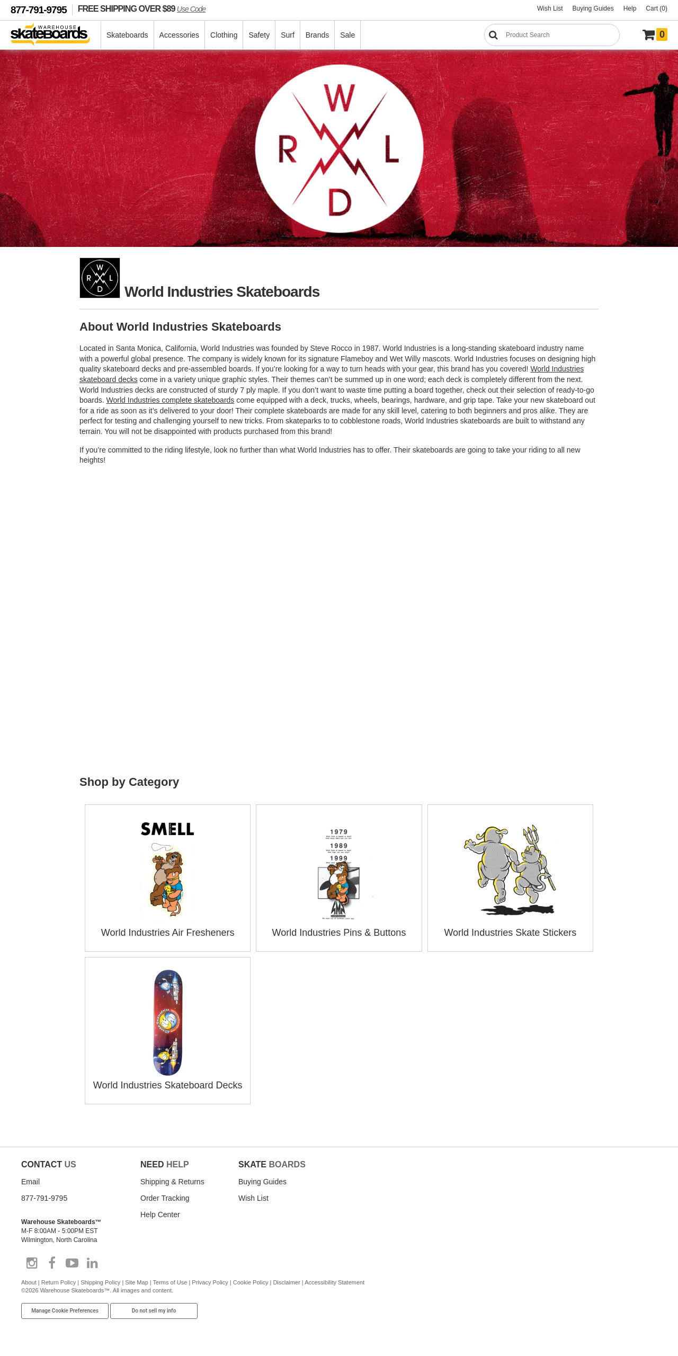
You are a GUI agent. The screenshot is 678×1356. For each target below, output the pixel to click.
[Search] (552, 35)
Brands (317, 35)
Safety (259, 35)
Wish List (550, 8)
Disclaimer (286, 1282)
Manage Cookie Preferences (65, 1311)
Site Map (136, 1282)
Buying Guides (593, 8)
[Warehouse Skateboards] (56, 35)
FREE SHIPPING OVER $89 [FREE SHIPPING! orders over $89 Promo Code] (142, 8)
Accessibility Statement (334, 1282)
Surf (288, 35)
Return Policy (58, 1282)
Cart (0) (656, 8)
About (29, 1282)
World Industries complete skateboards (170, 400)
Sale (347, 35)
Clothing (223, 35)
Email (30, 1181)
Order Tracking (165, 1198)
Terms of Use (170, 1282)
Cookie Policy (251, 1282)
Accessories (179, 35)
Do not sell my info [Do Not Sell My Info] (154, 1311)
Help (630, 8)
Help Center (160, 1214)
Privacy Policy (210, 1282)
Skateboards (127, 35)
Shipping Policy (100, 1282)
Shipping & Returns (172, 1181)
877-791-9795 (39, 9)
